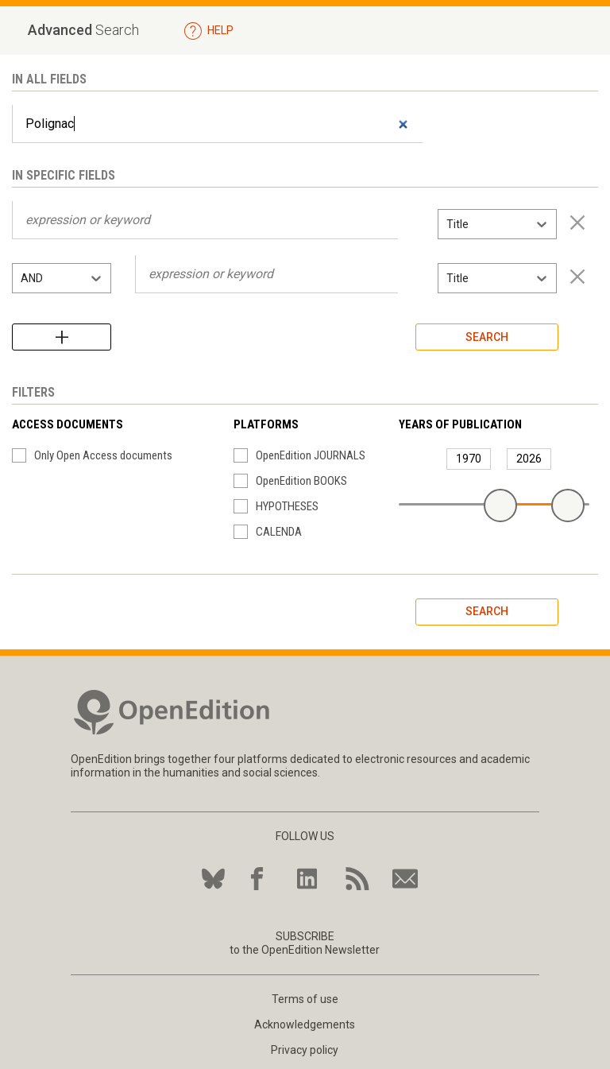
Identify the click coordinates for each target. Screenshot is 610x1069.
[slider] (500, 505)
